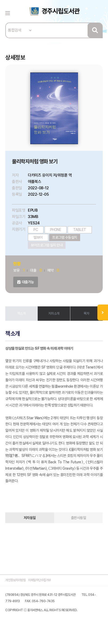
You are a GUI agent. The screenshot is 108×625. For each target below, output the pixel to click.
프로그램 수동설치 (64, 237)
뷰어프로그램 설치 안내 (47, 245)
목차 (86, 313)
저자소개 (53, 313)
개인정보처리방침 (15, 580)
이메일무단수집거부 (39, 580)
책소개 (21, 313)
